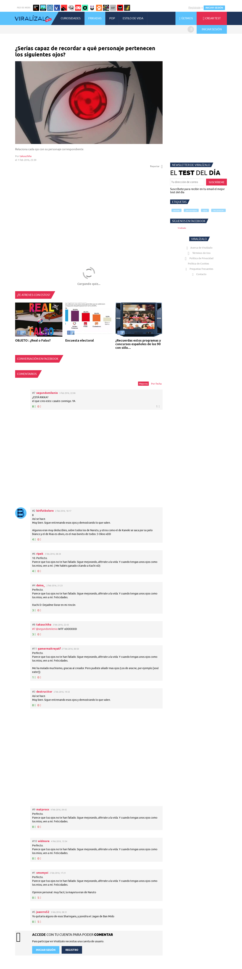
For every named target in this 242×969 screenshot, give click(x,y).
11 (20, 333)
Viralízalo (182, 228)
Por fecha (156, 383)
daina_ (40, 585)
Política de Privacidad (198, 258)
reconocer (218, 210)
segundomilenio (47, 392)
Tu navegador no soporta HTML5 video (89, 102)
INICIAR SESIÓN (214, 7)
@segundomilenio (47, 628)
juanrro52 (42, 911)
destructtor (44, 691)
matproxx (42, 809)
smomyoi (42, 872)
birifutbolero (45, 510)
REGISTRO (71, 949)
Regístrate (194, 7)
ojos (205, 210)
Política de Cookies (198, 263)
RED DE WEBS (23, 8)
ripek (39, 553)
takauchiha (26, 156)
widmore (44, 841)
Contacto (198, 274)
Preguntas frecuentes (198, 268)
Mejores (143, 383)
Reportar (156, 166)
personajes (191, 210)
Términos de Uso (199, 253)
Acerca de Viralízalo (199, 247)
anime (176, 210)
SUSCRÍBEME (216, 182)
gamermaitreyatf (49, 648)
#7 (34, 628)
